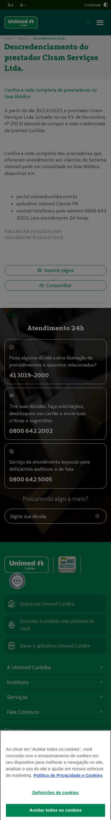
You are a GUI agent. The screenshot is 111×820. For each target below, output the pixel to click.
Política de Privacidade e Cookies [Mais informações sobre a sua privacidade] (68, 784)
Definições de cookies (55, 801)
